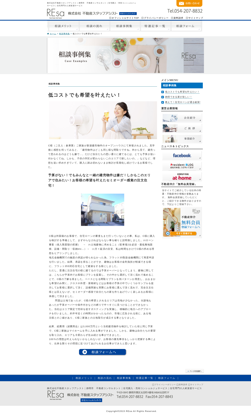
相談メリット (84, 378)
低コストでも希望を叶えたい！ (182, 91)
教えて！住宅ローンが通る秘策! (182, 102)
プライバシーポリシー (156, 18)
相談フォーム (166, 378)
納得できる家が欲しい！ (178, 97)
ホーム (53, 34)
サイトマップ (195, 18)
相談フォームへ (103, 352)
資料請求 (178, 18)
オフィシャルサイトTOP (125, 18)
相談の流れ (105, 378)
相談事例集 (64, 34)
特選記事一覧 (144, 378)
